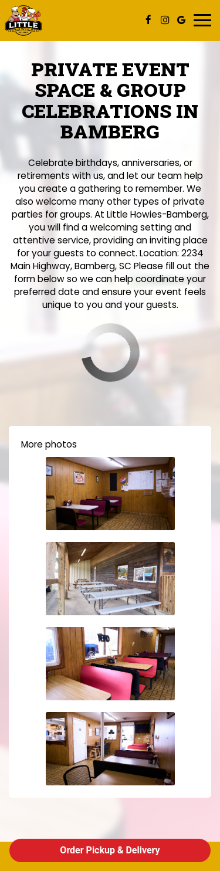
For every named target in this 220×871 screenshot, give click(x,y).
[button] (110, 493)
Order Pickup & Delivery (110, 850)
